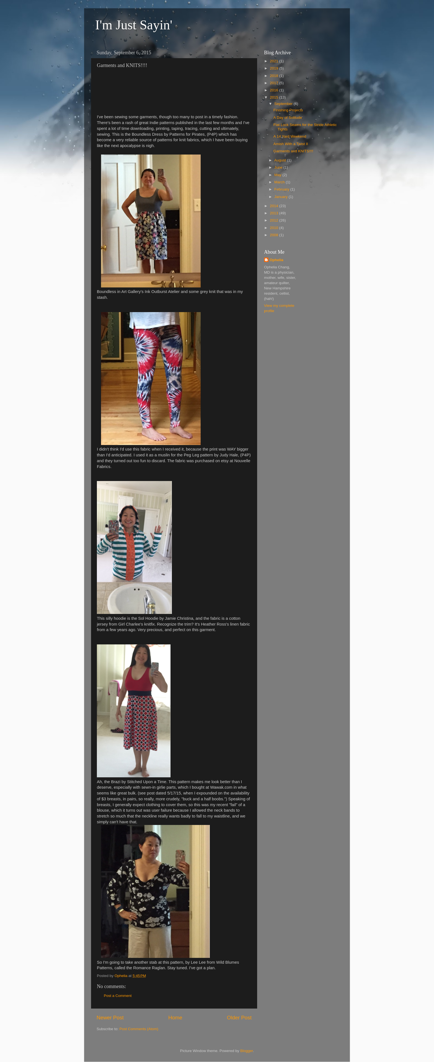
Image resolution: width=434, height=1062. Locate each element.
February (282, 189)
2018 (274, 76)
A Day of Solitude (287, 117)
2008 (274, 235)
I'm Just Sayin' (133, 24)
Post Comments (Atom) (139, 1029)
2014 (274, 206)
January (281, 197)
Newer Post (110, 1017)
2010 (274, 228)
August (280, 160)
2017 (274, 83)
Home (175, 1017)
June (278, 167)
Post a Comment (118, 996)
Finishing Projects (288, 110)
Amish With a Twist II (290, 144)
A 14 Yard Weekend (289, 136)
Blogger (246, 1051)
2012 (274, 220)
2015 (274, 97)
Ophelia (276, 260)
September (284, 104)
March (280, 182)
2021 (274, 61)
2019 (274, 68)
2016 (274, 90)
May (278, 175)
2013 (274, 213)
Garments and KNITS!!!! (293, 151)
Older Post (239, 1017)
